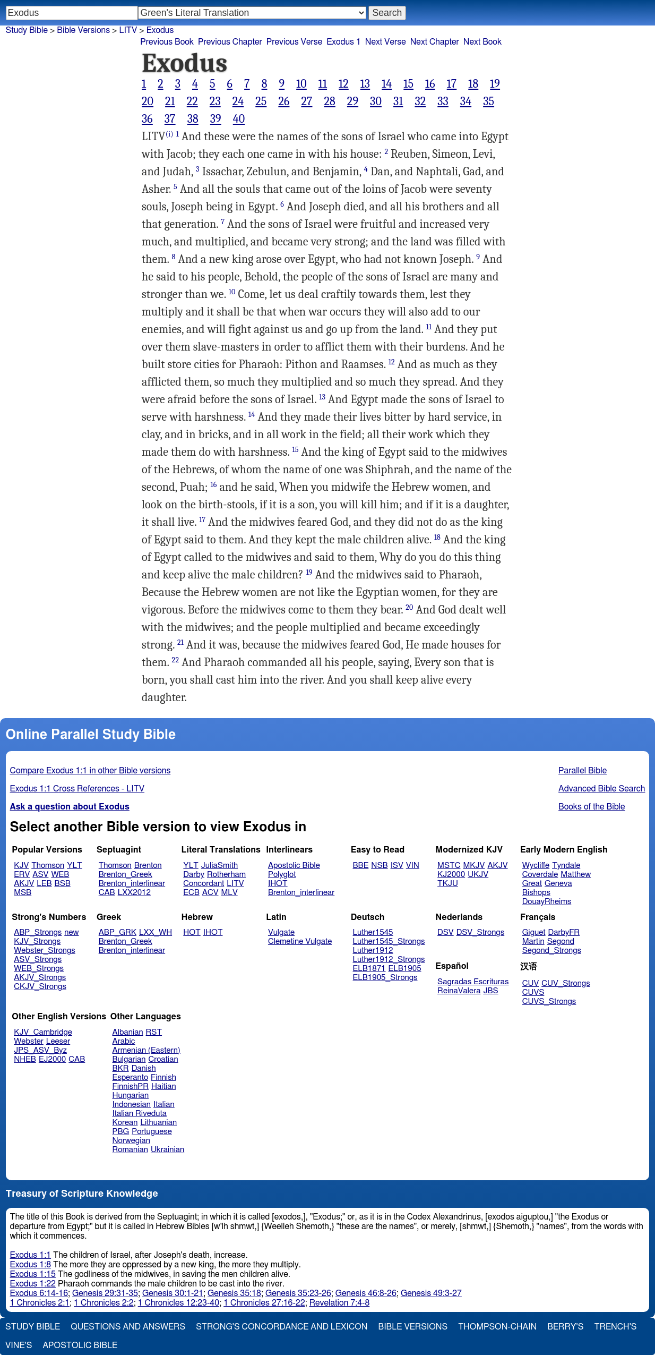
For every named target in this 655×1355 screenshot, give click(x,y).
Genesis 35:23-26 (298, 1293)
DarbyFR (564, 932)
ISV (397, 866)
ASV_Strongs (38, 960)
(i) (170, 134)
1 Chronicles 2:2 (104, 1303)
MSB (22, 893)
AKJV (24, 884)
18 (473, 84)
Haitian (163, 1086)
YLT (74, 866)
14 (387, 84)
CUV (530, 983)
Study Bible (27, 30)
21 (170, 101)
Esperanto (131, 1077)
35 (488, 101)
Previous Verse (294, 42)
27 (306, 101)
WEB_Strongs (39, 969)
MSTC (448, 866)
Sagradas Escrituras (473, 982)
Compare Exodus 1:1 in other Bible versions (90, 770)
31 (398, 101)
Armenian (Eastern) (146, 1050)
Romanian (130, 1150)
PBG (121, 1132)
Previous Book (167, 42)
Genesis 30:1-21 (172, 1293)
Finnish (163, 1077)
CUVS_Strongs (549, 1001)
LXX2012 (134, 893)
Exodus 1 (343, 42)
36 (147, 119)
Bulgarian (129, 1059)
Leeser (58, 1041)
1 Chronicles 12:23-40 (178, 1303)
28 (329, 101)
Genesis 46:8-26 (366, 1293)
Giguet (534, 932)
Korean (125, 1123)
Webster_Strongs (44, 951)
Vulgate (281, 932)
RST (154, 1032)
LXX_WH (155, 932)
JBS (490, 991)
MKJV (474, 866)
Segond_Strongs (551, 951)
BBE (361, 866)
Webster (29, 1041)
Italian (164, 1105)
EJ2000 (52, 1059)
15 (408, 84)
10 (301, 84)
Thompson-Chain (497, 1327)
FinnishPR (131, 1086)
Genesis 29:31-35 (105, 1293)
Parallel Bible (582, 770)
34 (465, 101)
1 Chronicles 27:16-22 (264, 1303)
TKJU (447, 884)
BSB (63, 884)
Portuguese (152, 1132)
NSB (379, 866)
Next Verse (385, 42)
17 (452, 84)
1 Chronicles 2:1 (40, 1303)
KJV (21, 866)
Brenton (148, 866)
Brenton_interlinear (132, 884)
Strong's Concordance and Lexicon (281, 1327)
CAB (107, 893)
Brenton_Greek (125, 875)
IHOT (278, 884)
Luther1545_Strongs (389, 941)
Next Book (482, 42)
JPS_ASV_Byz (40, 1050)
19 (495, 84)
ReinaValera (458, 991)
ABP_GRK (117, 932)
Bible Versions (83, 30)
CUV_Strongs (565, 983)
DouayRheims (547, 902)
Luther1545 (373, 932)
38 (193, 119)
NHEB (25, 1059)
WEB (60, 875)
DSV (445, 932)
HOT (191, 932)
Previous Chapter (230, 42)
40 (239, 119)
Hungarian (131, 1096)
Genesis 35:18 (234, 1293)
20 (147, 101)
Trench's (615, 1327)
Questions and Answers (128, 1327)
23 (215, 101)
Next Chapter (434, 42)
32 (420, 101)
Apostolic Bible (79, 1345)
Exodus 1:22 (33, 1284)
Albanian (128, 1032)
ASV (40, 875)
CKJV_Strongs (40, 987)
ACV (210, 893)
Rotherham (226, 875)
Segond (560, 941)
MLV (229, 893)
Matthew (576, 875)
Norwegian (131, 1141)
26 (283, 101)
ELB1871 (369, 969)
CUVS (533, 992)
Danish (144, 1068)
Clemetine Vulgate (300, 941)
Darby (193, 875)
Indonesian (132, 1105)
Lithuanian (158, 1123)
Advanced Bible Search (601, 789)
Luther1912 (373, 951)
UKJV (478, 875)
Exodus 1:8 (30, 1264)
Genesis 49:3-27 (431, 1293)
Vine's (18, 1345)
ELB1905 (405, 969)
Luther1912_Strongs (389, 960)
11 (322, 84)
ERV (22, 875)
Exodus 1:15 (33, 1274)
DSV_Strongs (480, 932)
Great (532, 884)
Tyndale (566, 866)
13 (365, 84)
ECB (191, 893)
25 (260, 101)
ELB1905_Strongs (385, 978)
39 (215, 119)
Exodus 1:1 (30, 1255)
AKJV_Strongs (40, 978)
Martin (533, 941)
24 (238, 101)
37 (170, 119)
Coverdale (540, 875)
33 (443, 101)
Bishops (536, 893)
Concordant (203, 884)
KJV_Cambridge (43, 1032)
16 (430, 84)
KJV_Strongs (37, 941)
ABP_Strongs (38, 932)
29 (352, 101)
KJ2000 (451, 875)
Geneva (558, 884)
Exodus (160, 30)
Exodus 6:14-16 (39, 1293)
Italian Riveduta (140, 1114)
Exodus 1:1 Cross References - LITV (77, 789)
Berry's (565, 1327)
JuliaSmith (219, 866)
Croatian (163, 1059)
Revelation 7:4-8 (339, 1303)
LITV (235, 884)
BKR (121, 1068)
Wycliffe (535, 866)
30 (376, 101)
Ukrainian (167, 1150)
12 (344, 84)
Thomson (47, 866)
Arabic (124, 1041)
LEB (44, 884)
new (71, 932)
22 (192, 101)
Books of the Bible (591, 807)
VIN (412, 866)
